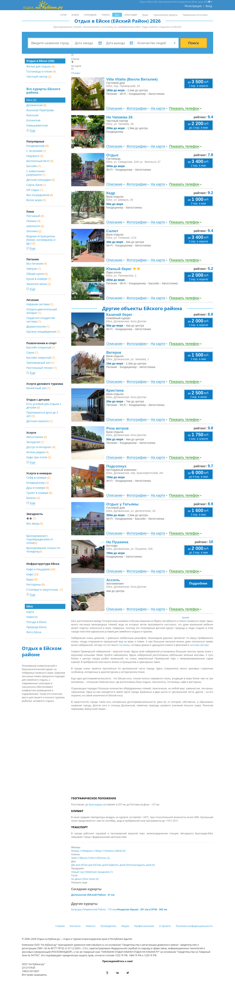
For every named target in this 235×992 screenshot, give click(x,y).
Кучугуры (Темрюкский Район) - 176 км (93, 909)
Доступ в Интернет (40, 447)
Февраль (89, 850)
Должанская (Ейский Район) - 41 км (93, 894)
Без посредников (39, 195)
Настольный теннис (41, 368)
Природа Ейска (36, 627)
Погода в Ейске (36, 622)
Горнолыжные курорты (165, 14)
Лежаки (33, 221)
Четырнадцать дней (142, 865)
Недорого (34, 156)
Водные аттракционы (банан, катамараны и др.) (40, 239)
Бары (31, 579)
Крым (145, 14)
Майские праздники (100, 872)
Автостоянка (36, 437)
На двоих (78, 879)
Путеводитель (108, 926)
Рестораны (35, 584)
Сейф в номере (38, 477)
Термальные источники (195, 14)
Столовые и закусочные (44, 589)
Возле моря (36, 200)
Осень (104, 857)
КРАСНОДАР (131, 14)
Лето (94, 857)
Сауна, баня (36, 185)
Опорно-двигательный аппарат (41, 311)
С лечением (36, 151)
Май (121, 850)
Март (101, 850)
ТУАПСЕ (106, 14)
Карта (30, 612)
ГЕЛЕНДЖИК (90, 14)
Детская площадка (40, 180)
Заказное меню (38, 284)
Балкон (33, 498)
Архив (185, 617)
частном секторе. (199, 645)
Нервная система (39, 304)
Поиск (193, 43)
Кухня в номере (38, 279)
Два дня (77, 865)
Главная (60, 926)
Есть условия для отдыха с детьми (43, 405)
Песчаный (35, 216)
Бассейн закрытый (40, 357)
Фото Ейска (33, 632)
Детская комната (39, 421)
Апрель (111, 850)
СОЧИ (63, 14)
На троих (92, 879)
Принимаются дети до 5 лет (42, 414)
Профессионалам (144, 926)
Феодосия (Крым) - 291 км (132, 909)
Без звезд (34, 523)
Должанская (36, 105)
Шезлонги (35, 226)
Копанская (33, 120)
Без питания (36, 263)
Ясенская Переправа (40, 110)
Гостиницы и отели (41, 71)
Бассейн (33, 166)
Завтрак (33, 268)
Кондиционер (37, 146)
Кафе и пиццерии (40, 569)
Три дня (90, 865)
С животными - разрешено (36, 172)
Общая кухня (37, 274)
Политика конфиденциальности (194, 926)
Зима (75, 857)
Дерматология (37, 326)
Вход (209, 6)
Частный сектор (38, 76)
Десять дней (120, 865)
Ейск (117, 14)
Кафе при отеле (38, 457)
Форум (125, 926)
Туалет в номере (39, 493)
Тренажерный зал (40, 362)
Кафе (32, 574)
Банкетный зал (38, 388)
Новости (31, 617)
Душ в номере (37, 488)
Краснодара (95, 804)
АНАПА (75, 14)
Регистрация (193, 6)
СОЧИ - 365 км (158, 909)
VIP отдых (34, 190)
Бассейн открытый (40, 347)
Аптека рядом (37, 452)
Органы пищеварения (43, 331)
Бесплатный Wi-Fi (39, 161)
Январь (77, 850)
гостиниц (124, 645)
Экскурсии (35, 442)
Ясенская (32, 115)
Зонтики (33, 231)
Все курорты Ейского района (43, 91)
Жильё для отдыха (40, 66)
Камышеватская (37, 125)
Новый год (79, 872)
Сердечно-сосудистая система (40, 319)
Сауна (32, 352)
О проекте (165, 926)
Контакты (75, 926)
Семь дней (103, 865)
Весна (85, 857)
